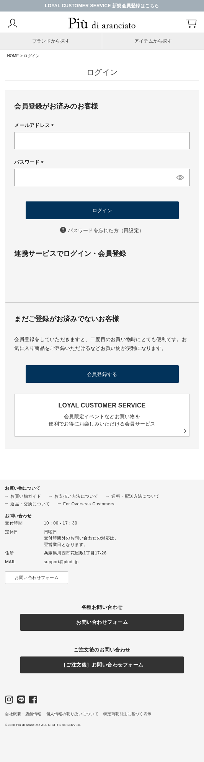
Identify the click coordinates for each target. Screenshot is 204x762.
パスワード (30, 162)
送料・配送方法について (135, 496)
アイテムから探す (153, 41)
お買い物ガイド (25, 496)
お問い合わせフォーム (37, 577)
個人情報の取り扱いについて (72, 714)
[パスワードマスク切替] (180, 177)
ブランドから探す (51, 41)
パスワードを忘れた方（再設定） (106, 230)
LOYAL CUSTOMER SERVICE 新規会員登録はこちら (102, 5)
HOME (13, 56)
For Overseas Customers (88, 503)
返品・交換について (30, 503)
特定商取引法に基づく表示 (127, 714)
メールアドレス (35, 125)
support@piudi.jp (61, 561)
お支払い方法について (76, 496)
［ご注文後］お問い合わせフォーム (102, 665)
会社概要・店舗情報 (23, 714)
